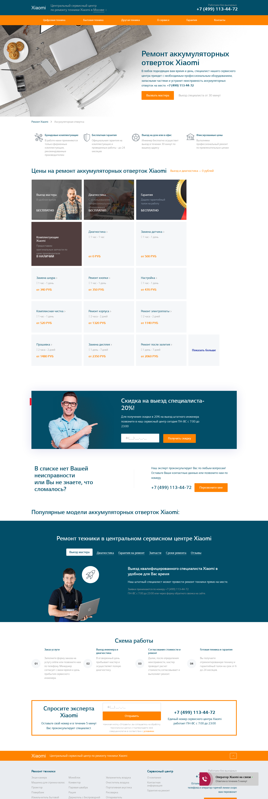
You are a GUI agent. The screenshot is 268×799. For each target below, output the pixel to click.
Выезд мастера (79, 498)
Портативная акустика (119, 733)
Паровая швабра (78, 733)
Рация (72, 738)
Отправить (132, 661)
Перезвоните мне (211, 433)
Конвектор (75, 728)
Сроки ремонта (176, 499)
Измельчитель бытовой (45, 743)
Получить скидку (179, 384)
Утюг (108, 754)
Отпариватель (114, 743)
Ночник (35, 771)
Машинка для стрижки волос (48, 728)
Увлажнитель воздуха (118, 723)
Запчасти (155, 499)
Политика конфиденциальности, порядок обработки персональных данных (163, 792)
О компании (154, 723)
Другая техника (130, 20)
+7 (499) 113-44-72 (180, 85)
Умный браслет (115, 771)
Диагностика (105, 499)
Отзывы (196, 499)
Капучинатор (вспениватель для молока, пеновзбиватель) (48, 765)
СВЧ (71, 776)
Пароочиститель (40, 754)
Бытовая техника (93, 20)
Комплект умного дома (82, 763)
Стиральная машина (80, 759)
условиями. (149, 677)
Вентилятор (38, 759)
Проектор (36, 733)
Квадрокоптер (114, 759)
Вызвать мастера (157, 95)
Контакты (219, 20)
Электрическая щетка (81, 771)
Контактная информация (154, 730)
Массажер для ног (79, 754)
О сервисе (163, 20)
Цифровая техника (54, 20)
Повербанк (37, 738)
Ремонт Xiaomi (39, 122)
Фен (33, 776)
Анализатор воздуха (117, 776)
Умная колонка (114, 763)
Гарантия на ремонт (131, 499)
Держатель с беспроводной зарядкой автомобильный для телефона (86, 746)
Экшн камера (39, 723)
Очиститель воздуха (117, 728)
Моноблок (74, 723)
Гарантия (191, 20)
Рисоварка (112, 738)
